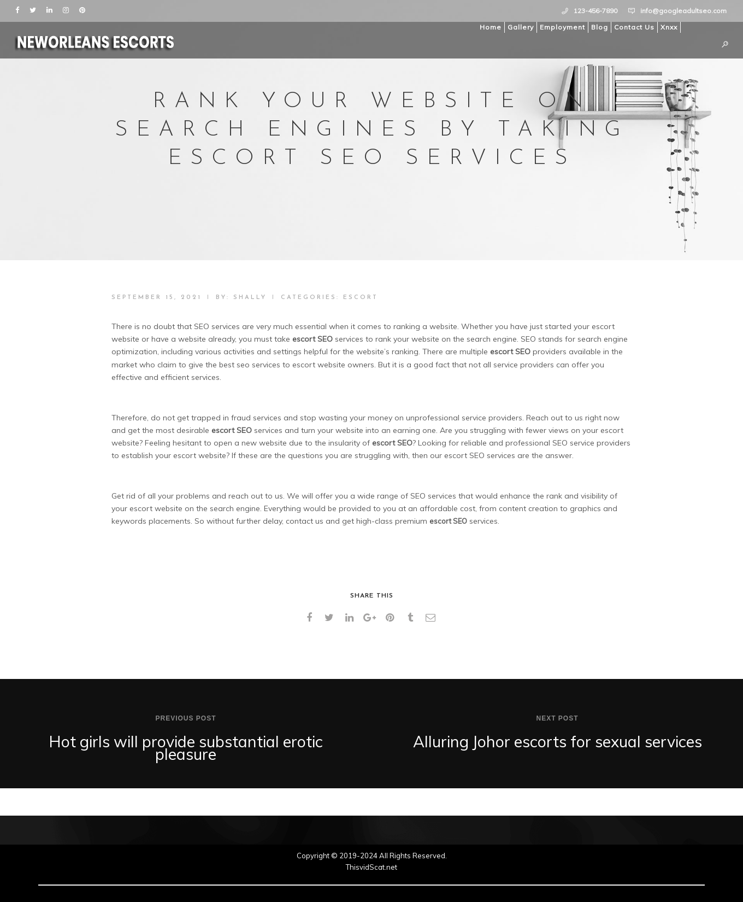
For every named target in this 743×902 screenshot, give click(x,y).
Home (489, 27)
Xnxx (667, 27)
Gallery (519, 27)
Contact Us (632, 27)
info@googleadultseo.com (683, 11)
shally (250, 298)
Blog (597, 27)
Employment (560, 27)
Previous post (185, 718)
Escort (360, 298)
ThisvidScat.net (371, 867)
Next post (557, 718)
